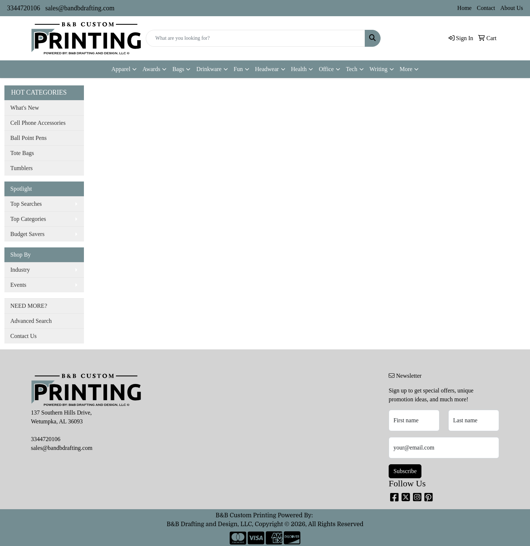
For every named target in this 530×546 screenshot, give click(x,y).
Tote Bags (22, 153)
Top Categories (28, 219)
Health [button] (299, 69)
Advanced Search (31, 321)
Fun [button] (238, 69)
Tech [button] (351, 69)
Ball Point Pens (28, 138)
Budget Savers (27, 234)
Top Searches (26, 204)
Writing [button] (379, 69)
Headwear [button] (267, 69)
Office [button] (326, 69)
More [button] (406, 69)
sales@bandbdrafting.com (79, 8)
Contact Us (23, 336)
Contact (486, 8)
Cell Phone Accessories (38, 123)
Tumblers (21, 168)
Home (464, 8)
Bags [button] (178, 69)
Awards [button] (151, 69)
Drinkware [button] (208, 69)
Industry (20, 270)
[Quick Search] (255, 38)
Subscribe (405, 471)
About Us (511, 8)
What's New (24, 108)
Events (18, 285)
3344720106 (23, 8)
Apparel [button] (121, 69)
